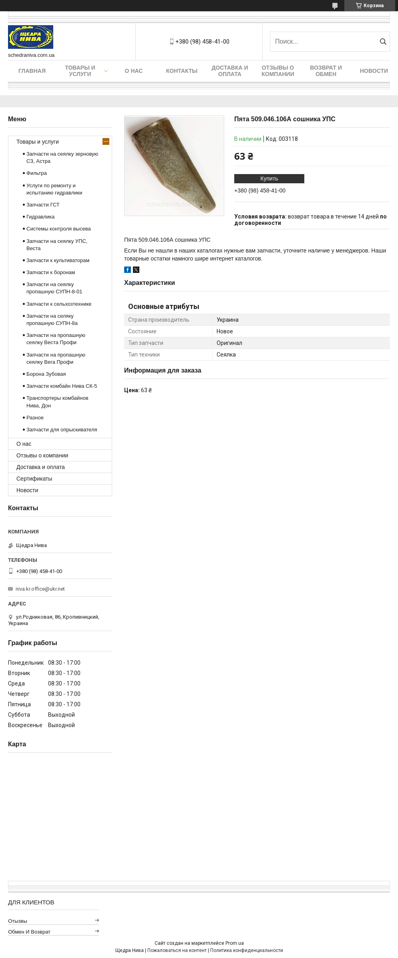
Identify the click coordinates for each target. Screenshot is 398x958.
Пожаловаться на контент (177, 950)
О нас (134, 71)
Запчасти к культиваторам (58, 260)
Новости (374, 71)
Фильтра (36, 173)
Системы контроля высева (58, 229)
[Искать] (383, 42)
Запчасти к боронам (50, 272)
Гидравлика (40, 217)
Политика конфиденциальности (246, 950)
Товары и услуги (80, 70)
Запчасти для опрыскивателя (61, 430)
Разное (35, 418)
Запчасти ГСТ (43, 205)
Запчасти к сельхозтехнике (59, 304)
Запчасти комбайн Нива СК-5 (61, 386)
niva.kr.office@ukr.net (40, 589)
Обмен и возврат (29, 932)
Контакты (181, 71)
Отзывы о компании (277, 70)
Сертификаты (34, 478)
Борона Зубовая (46, 374)
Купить (269, 178)
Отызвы (17, 921)
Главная (32, 71)
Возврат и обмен (326, 70)
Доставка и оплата (229, 70)
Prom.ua (234, 943)
